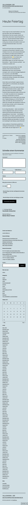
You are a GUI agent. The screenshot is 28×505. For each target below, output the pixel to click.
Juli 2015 (4, 426)
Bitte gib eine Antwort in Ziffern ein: (9, 182)
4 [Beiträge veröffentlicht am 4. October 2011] (7, 308)
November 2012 (5, 455)
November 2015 (5, 420)
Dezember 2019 (5, 338)
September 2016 (5, 404)
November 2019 (5, 339)
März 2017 (4, 394)
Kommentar (5, 157)
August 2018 (5, 365)
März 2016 (4, 413)
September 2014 (5, 438)
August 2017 (5, 385)
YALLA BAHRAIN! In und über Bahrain (9, 296)
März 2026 (4, 327)
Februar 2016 (5, 414)
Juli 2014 (4, 442)
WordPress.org (5, 488)
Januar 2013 (4, 452)
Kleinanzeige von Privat (7, 289)
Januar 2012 (4, 469)
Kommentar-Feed (5, 486)
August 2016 (5, 406)
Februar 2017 (5, 396)
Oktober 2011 (5, 474)
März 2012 (4, 466)
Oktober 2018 (5, 361)
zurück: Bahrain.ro (6, 233)
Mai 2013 (4, 449)
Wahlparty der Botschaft (7, 241)
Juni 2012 (4, 460)
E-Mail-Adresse (18, 169)
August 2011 (5, 478)
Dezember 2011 (5, 471)
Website (4, 176)
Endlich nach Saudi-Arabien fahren (13, 250)
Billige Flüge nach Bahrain (7, 243)
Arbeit (3, 281)
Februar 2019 (5, 355)
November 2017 (5, 380)
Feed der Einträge (5, 485)
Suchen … (4, 262)
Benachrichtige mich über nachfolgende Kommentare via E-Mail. (13, 192)
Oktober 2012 (5, 457)
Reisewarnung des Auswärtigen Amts (9, 238)
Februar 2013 (5, 450)
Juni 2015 (4, 428)
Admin (5, 138)
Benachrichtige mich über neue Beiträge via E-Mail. (13, 197)
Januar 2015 (4, 435)
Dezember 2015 (5, 418)
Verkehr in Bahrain (10, 257)
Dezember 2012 (5, 454)
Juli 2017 (4, 387)
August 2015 (5, 425)
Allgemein (23, 135)
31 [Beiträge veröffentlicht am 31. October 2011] (4, 319)
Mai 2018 (4, 370)
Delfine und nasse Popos (12, 255)
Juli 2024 (4, 334)
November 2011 (5, 472)
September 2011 (5, 476)
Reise (3, 293)
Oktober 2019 (5, 341)
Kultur (3, 291)
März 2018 (4, 373)
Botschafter (18, 139)
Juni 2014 (4, 443)
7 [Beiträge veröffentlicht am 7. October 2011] (17, 308)
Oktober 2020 (5, 336)
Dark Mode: (24, 503)
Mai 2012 (4, 462)
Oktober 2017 (5, 382)
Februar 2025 (5, 331)
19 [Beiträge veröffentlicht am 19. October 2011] (10, 314)
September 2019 (5, 343)
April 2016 (4, 411)
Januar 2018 (4, 377)
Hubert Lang (20, 142)
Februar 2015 (5, 433)
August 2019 (5, 344)
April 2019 (4, 351)
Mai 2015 (4, 430)
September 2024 (5, 332)
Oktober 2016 (5, 402)
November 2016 (5, 401)
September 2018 (5, 363)
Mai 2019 (4, 350)
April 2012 (4, 464)
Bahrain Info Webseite (17, 12)
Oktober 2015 (5, 421)
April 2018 (4, 372)
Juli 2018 (4, 367)
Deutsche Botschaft (22, 136)
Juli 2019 (4, 346)
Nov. (24, 322)
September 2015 (5, 423)
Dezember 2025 (5, 329)
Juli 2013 (4, 447)
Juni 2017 (4, 389)
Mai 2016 (4, 409)
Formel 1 (4, 288)
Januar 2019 (4, 356)
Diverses (4, 284)
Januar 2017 (4, 397)
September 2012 (5, 459)
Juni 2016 (4, 408)
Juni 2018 (4, 368)
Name (3, 169)
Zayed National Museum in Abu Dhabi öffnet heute (12, 240)
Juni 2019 (4, 348)
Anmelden (4, 483)
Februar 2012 (5, 467)
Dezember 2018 (5, 358)
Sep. (3, 322)
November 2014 (5, 437)
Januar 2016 (4, 416)
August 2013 (5, 445)
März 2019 (4, 353)
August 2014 (5, 440)
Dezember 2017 (5, 379)
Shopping (4, 294)
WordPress (14, 500)
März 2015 (4, 431)
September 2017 (5, 384)
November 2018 (5, 360)
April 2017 (4, 392)
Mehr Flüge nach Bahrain (7, 245)
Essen (3, 286)
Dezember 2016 (5, 399)
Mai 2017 (4, 390)
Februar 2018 (5, 375)
